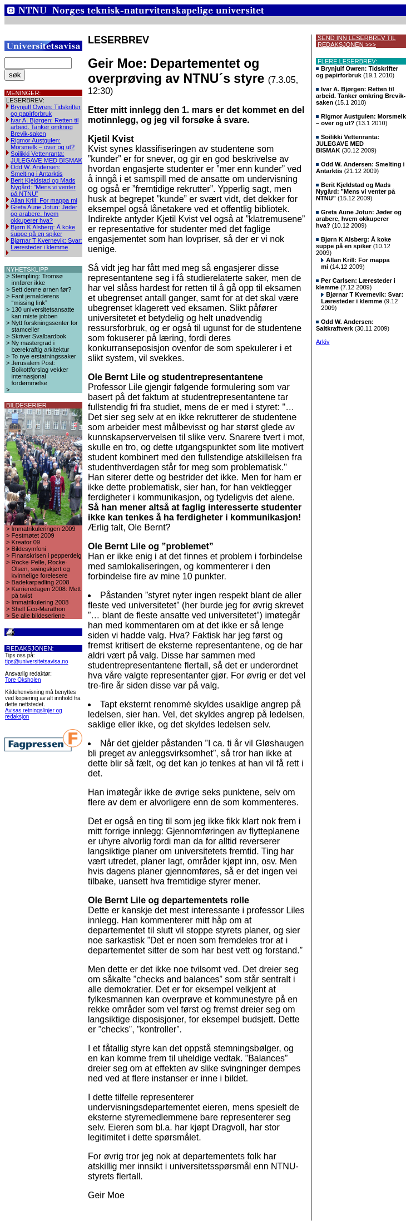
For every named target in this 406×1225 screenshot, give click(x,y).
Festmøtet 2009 (33, 535)
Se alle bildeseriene (38, 615)
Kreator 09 (26, 542)
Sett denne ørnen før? (42, 289)
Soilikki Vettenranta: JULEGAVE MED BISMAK (46, 157)
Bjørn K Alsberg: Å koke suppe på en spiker (43, 230)
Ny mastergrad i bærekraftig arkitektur (41, 346)
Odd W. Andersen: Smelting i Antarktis (37, 170)
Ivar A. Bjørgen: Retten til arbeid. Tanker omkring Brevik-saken (44, 127)
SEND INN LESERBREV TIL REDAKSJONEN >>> (355, 41)
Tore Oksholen (23, 680)
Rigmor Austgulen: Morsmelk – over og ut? (43, 143)
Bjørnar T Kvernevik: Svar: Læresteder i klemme (46, 243)
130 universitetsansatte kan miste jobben (43, 312)
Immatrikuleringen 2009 (44, 528)
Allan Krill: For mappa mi (44, 200)
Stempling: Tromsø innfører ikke (37, 279)
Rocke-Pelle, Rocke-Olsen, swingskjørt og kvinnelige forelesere (41, 569)
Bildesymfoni (29, 548)
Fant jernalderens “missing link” (36, 299)
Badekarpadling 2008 (41, 582)
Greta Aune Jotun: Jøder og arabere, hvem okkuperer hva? (44, 214)
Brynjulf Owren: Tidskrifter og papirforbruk (46, 110)
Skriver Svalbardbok (39, 336)
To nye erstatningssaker (44, 356)
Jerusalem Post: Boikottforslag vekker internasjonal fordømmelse (40, 373)
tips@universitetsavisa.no (36, 661)
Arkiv (322, 341)
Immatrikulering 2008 (40, 602)
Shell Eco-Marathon (39, 609)
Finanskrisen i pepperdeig (47, 555)
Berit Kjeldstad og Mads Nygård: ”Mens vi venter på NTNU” (43, 187)
